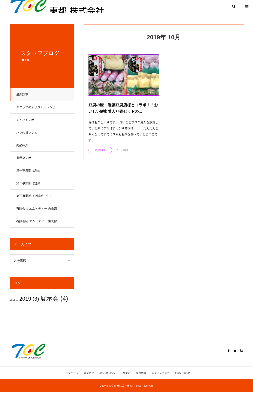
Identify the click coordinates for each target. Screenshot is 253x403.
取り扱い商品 (107, 372)
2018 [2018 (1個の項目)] (14, 299)
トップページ (70, 372)
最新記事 (22, 94)
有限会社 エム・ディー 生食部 (36, 221)
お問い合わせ (182, 372)
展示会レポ (23, 158)
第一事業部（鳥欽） (29, 170)
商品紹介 (22, 145)
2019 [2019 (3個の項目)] (29, 299)
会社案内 (125, 372)
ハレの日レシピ (26, 132)
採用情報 (141, 372)
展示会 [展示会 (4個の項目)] (54, 298)
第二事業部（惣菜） (29, 183)
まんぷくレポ (25, 120)
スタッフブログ (160, 372)
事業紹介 (89, 372)
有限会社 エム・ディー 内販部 (36, 208)
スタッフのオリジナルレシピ (35, 107)
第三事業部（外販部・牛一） (35, 196)
